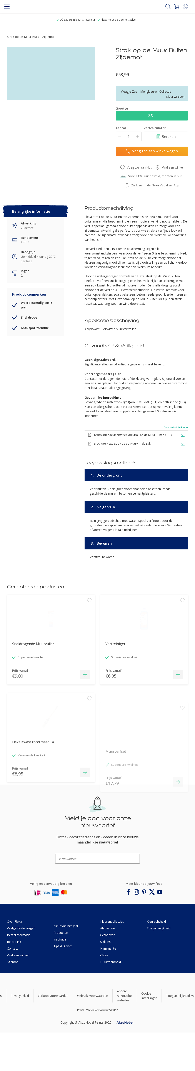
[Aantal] (129, 136)
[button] (185, 6)
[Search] (168, 6)
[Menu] (7, 6)
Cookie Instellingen (149, 995)
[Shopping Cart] (176, 6)
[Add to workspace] (89, 626)
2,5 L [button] (152, 115)
